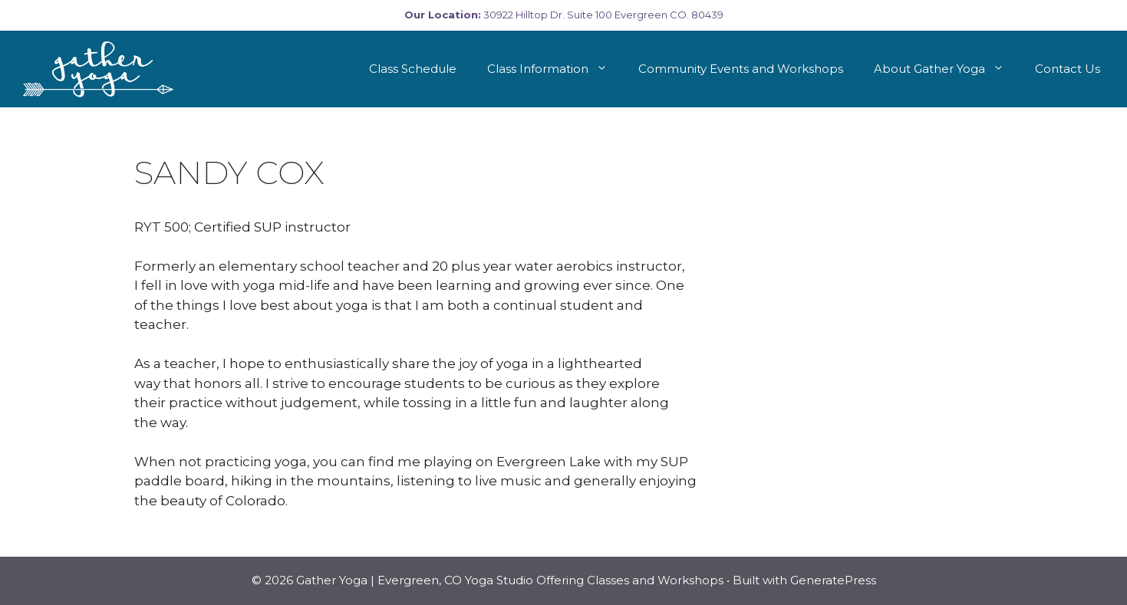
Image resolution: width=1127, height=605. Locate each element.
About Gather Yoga (947, 69)
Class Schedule (412, 68)
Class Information (555, 69)
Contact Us (1067, 68)
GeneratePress (833, 580)
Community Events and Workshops (740, 68)
